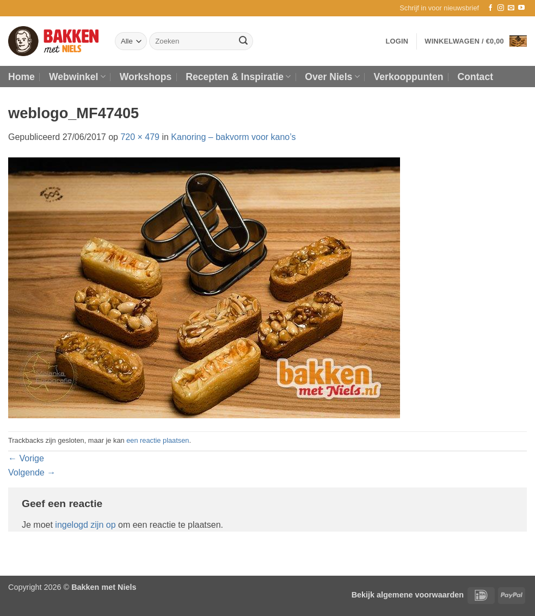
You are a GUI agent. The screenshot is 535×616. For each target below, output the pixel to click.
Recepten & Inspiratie (238, 76)
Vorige (26, 458)
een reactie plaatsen (157, 440)
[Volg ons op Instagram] (500, 8)
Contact (476, 76)
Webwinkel (77, 76)
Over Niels (332, 76)
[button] (439, 8)
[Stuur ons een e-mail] (511, 8)
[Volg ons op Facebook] (490, 8)
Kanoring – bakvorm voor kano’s (233, 137)
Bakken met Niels (103, 587)
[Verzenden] (243, 41)
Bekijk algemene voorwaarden (408, 594)
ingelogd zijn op (85, 524)
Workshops (145, 76)
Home (21, 76)
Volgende (32, 472)
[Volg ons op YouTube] (521, 8)
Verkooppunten (409, 76)
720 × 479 (139, 137)
